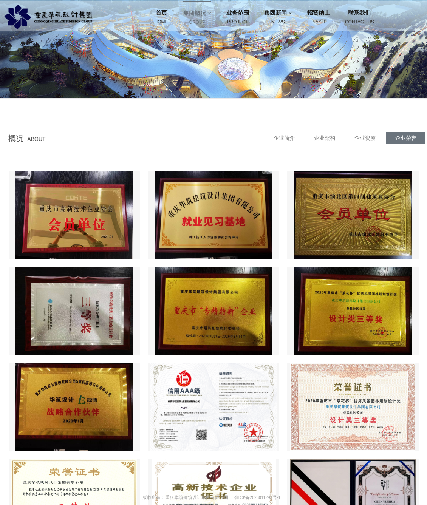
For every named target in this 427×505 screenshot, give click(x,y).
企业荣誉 (405, 138)
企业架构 (324, 138)
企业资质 (365, 138)
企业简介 (284, 138)
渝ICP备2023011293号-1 (257, 497)
